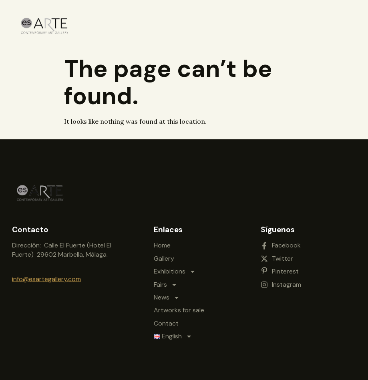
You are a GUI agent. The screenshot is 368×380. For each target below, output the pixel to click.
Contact (166, 322)
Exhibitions (175, 269)
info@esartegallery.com (46, 278)
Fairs (165, 283)
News (167, 296)
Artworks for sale (179, 309)
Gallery (164, 257)
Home (162, 244)
